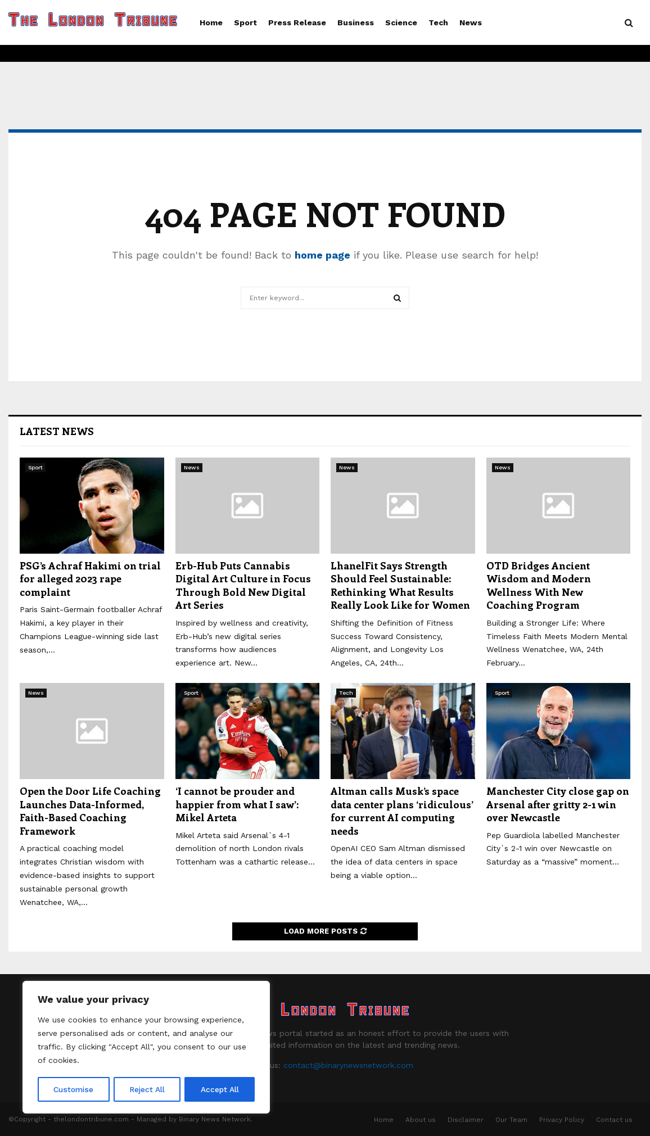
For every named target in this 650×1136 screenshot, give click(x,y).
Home (211, 22)
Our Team (511, 1120)
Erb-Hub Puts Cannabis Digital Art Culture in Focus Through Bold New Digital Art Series (243, 585)
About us (420, 1120)
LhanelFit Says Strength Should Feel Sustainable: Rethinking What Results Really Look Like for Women (400, 585)
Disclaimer (466, 1120)
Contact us (614, 1120)
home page (322, 255)
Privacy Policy (561, 1120)
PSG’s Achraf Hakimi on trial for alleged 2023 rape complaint (90, 579)
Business (355, 22)
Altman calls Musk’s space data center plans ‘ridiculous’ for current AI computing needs (402, 810)
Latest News (57, 431)
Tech (438, 22)
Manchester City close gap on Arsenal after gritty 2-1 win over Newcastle (557, 804)
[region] (146, 1048)
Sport (245, 22)
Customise (73, 1089)
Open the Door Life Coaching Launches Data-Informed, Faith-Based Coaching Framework (90, 810)
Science (401, 22)
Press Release (297, 22)
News (470, 22)
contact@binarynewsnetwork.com (348, 1065)
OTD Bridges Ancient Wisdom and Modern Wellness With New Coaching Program (538, 585)
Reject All (147, 1089)
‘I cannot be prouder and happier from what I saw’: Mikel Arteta (237, 804)
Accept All (220, 1089)
